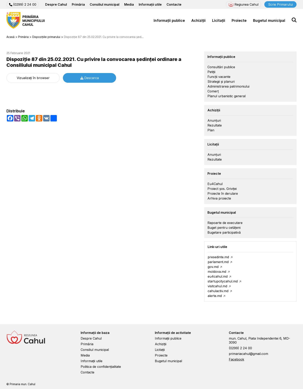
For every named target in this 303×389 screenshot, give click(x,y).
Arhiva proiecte (219, 198)
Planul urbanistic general (226, 96)
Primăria (78, 4)
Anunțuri (214, 120)
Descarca (89, 78)
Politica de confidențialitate (101, 367)
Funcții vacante (218, 77)
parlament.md (218, 262)
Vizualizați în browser (33, 78)
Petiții (211, 72)
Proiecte (239, 20)
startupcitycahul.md (223, 281)
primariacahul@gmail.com (248, 354)
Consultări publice (221, 67)
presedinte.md (218, 257)
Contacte (174, 4)
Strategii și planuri (221, 81)
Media (129, 4)
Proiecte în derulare (222, 193)
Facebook (236, 359)
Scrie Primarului (280, 4)
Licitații (218, 20)
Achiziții (198, 20)
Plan (210, 130)
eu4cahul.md (218, 276)
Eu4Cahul (215, 184)
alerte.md (215, 296)
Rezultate (214, 125)
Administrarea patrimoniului (228, 86)
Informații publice (169, 20)
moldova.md (217, 272)
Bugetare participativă (224, 232)
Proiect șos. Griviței (222, 189)
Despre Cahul (56, 4)
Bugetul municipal (269, 20)
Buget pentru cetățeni (224, 228)
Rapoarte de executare (225, 223)
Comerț (213, 91)
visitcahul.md (217, 286)
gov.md (213, 267)
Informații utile (150, 4)
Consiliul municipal (104, 4)
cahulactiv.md (218, 291)
